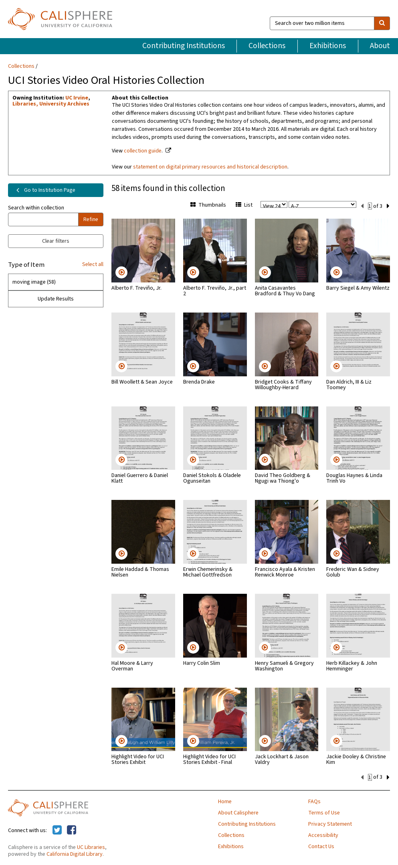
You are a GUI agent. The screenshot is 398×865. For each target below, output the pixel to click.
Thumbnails (208, 205)
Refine (90, 219)
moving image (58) (34, 282)
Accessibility (323, 834)
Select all (92, 264)
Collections (266, 45)
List (244, 205)
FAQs (314, 801)
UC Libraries (91, 847)
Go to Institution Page (44, 190)
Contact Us (321, 846)
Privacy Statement (330, 823)
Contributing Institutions (183, 45)
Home (225, 801)
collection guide (143, 151)
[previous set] (362, 205)
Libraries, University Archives (50, 104)
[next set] (388, 205)
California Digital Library (74, 853)
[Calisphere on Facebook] (71, 829)
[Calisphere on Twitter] (57, 829)
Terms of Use (324, 812)
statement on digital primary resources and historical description (210, 167)
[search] (382, 23)
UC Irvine (76, 98)
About (380, 45)
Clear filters (55, 241)
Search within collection (36, 208)
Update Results (56, 299)
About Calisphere (238, 812)
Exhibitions (327, 45)
